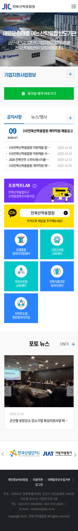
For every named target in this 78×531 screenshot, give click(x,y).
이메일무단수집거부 (59, 479)
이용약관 (38, 479)
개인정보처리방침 (18, 479)
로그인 (39, 484)
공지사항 (14, 117)
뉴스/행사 (39, 117)
